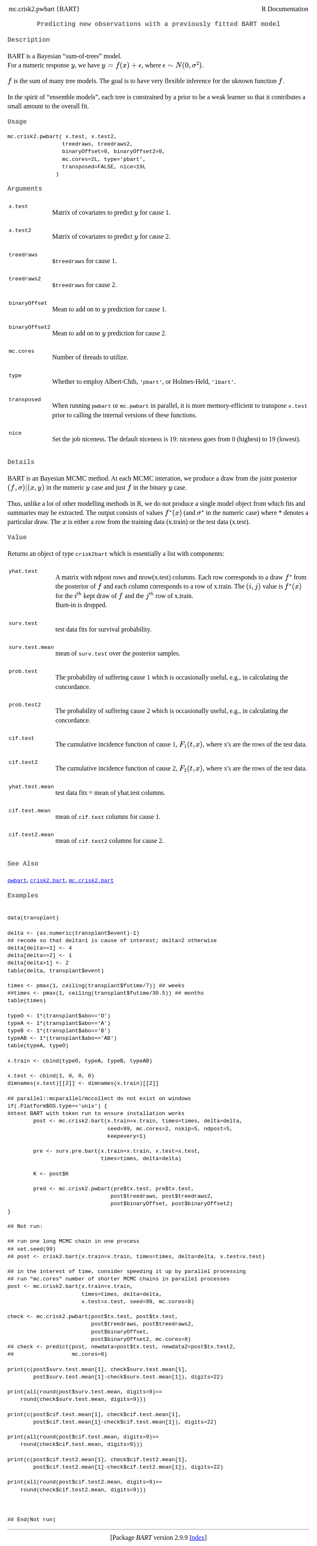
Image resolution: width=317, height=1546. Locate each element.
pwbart (17, 880)
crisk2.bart (48, 880)
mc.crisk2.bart (91, 880)
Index (196, 1537)
